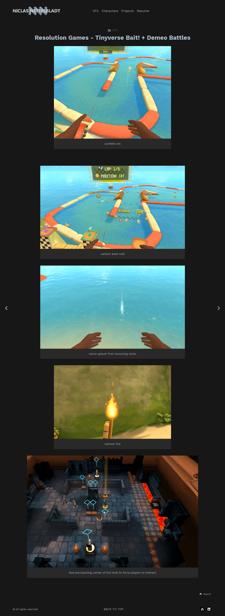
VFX (95, 11)
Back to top (113, 609)
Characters (110, 11)
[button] (205, 594)
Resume (143, 11)
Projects (127, 11)
